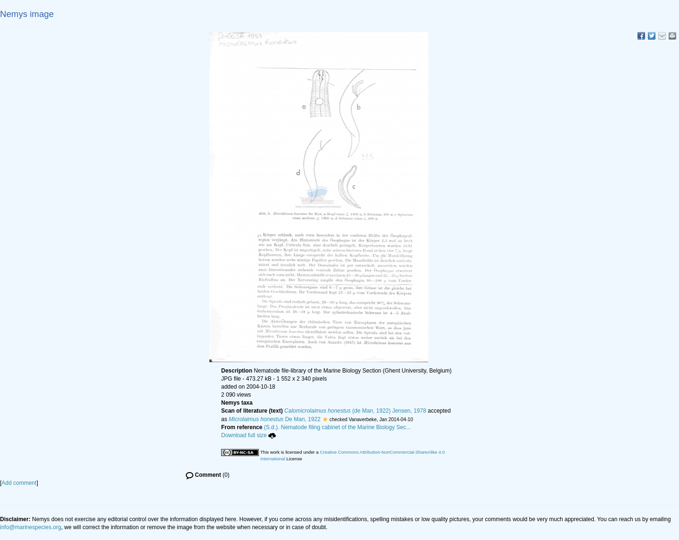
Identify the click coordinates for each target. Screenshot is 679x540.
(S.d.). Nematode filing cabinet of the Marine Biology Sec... (337, 427)
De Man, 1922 (275, 419)
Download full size (248, 435)
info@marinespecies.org (30, 527)
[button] (325, 419)
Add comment (18, 483)
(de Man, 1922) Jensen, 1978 (355, 410)
